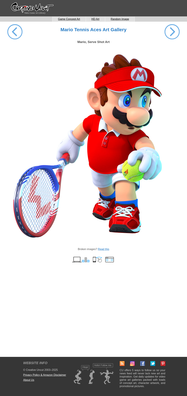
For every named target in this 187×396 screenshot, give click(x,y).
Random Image (120, 19)
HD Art (95, 19)
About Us (28, 380)
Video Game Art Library (34, 13)
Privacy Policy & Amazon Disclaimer (44, 374)
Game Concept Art (69, 19)
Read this (103, 249)
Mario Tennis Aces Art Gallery (93, 29)
